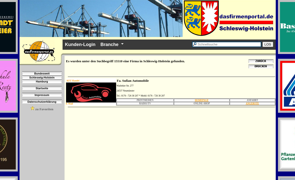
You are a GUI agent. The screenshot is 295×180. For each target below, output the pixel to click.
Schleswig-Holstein (42, 77)
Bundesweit (42, 73)
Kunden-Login (80, 44)
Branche (109, 44)
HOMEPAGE (202, 100)
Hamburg (42, 81)
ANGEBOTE (252, 103)
